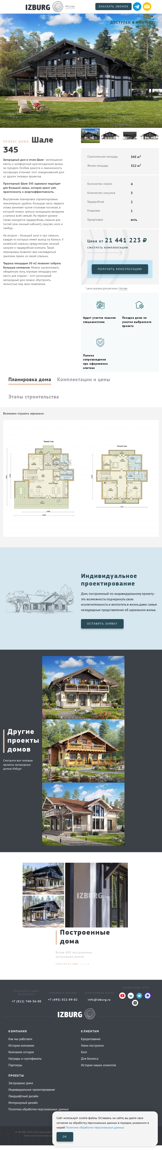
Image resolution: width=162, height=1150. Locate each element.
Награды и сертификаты (25, 1063)
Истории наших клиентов (98, 1070)
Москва (70, 6)
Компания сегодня (21, 1057)
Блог (84, 1057)
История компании (21, 1050)
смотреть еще (67, 968)
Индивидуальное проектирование (31, 1094)
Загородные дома (20, 1088)
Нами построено (92, 1050)
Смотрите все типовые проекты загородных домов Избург (18, 769)
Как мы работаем (20, 1044)
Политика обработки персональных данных (38, 1114)
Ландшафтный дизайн (23, 1101)
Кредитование (91, 1044)
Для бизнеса (89, 1063)
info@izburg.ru (99, 1004)
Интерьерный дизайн (23, 1107)
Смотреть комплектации (107, 247)
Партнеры (15, 1070)
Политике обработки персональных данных (95, 1127)
